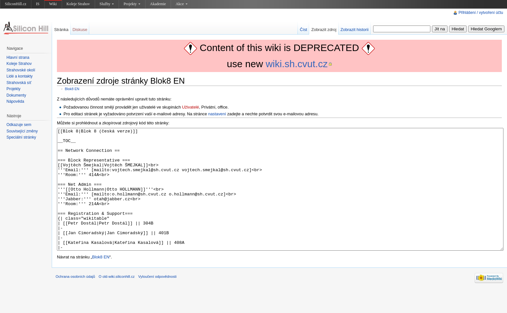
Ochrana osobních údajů (75, 301)
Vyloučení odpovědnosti (157, 301)
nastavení (217, 113)
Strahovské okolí (20, 70)
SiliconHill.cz (15, 4)
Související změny (22, 131)
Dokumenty (16, 95)
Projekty (132, 4)
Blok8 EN (72, 89)
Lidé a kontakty (19, 76)
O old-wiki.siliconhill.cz (117, 301)
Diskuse (79, 29)
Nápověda (15, 101)
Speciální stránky (21, 137)
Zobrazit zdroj (324, 29)
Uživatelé (190, 107)
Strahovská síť (18, 82)
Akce (181, 4)
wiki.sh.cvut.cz (297, 63)
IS (37, 4)
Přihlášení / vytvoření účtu (480, 12)
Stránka (61, 29)
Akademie (158, 4)
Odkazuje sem (18, 124)
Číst (303, 29)
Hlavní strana (17, 57)
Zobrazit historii (354, 29)
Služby (107, 4)
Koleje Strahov (78, 4)
